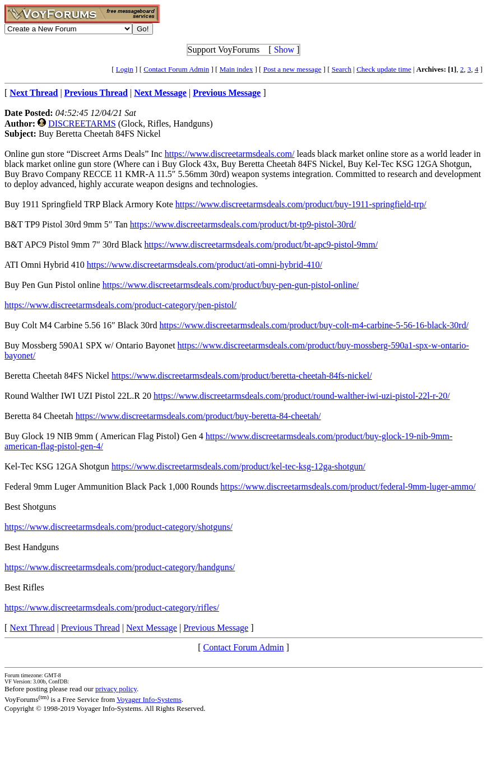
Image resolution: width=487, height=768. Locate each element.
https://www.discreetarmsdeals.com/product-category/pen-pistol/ (120, 305)
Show (284, 49)
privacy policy (116, 689)
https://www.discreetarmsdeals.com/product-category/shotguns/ (118, 527)
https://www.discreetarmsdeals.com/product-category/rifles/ (111, 607)
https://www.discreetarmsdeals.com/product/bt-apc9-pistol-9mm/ (261, 244)
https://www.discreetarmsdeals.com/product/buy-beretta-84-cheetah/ (198, 416)
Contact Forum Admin (176, 69)
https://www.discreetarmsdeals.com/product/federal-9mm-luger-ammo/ (347, 486)
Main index (236, 69)
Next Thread (32, 627)
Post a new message (292, 69)
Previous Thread (90, 627)
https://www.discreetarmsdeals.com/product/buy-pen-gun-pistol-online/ (231, 285)
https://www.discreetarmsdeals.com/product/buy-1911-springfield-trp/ (300, 204)
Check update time (383, 69)
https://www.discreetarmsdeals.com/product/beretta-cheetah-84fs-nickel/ (242, 375)
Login (124, 69)
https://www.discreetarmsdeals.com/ (230, 154)
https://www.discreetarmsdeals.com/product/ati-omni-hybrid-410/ (204, 264)
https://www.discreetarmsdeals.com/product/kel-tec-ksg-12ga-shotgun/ (238, 466)
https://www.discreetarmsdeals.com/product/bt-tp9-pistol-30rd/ (243, 224)
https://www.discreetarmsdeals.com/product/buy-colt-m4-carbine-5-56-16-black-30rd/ (314, 325)
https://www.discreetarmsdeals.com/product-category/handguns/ (119, 567)
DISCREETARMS (82, 123)
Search (341, 69)
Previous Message (215, 627)
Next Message (151, 627)
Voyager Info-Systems (149, 699)
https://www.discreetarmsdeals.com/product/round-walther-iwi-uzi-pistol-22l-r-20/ (302, 396)
